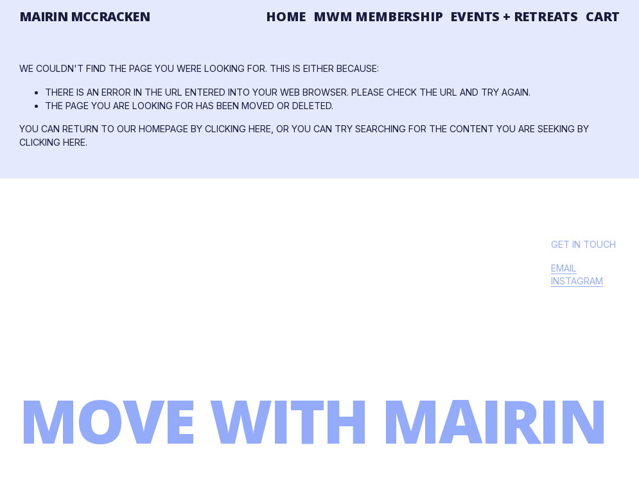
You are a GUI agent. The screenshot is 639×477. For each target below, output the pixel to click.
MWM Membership (377, 16)
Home (286, 16)
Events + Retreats (514, 16)
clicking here (238, 128)
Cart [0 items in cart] (603, 16)
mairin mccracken (84, 16)
